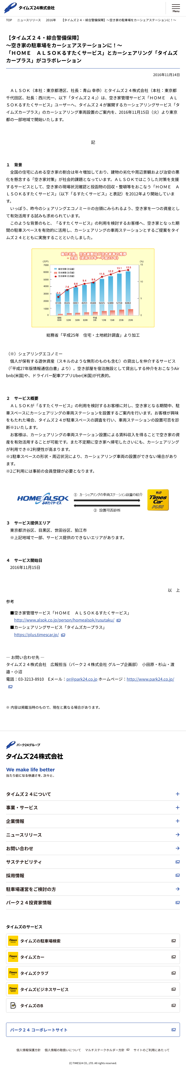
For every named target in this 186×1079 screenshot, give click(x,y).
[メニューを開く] (176, 8)
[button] (93, 794)
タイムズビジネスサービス (38, 989)
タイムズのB (25, 1005)
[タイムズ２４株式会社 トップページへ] (29, 11)
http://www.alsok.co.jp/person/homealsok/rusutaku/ (64, 620)
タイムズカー (26, 957)
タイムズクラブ (28, 973)
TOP (9, 20)
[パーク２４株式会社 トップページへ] (23, 747)
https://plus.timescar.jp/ (36, 634)
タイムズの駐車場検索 (34, 941)
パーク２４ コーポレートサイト (39, 1030)
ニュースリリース (29, 20)
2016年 (51, 20)
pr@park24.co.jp (81, 679)
